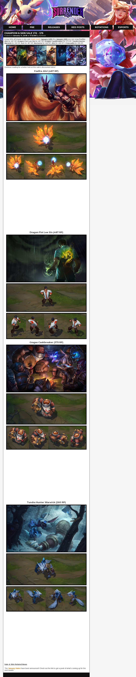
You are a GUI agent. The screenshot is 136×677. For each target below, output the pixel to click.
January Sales (14, 668)
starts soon (35, 39)
